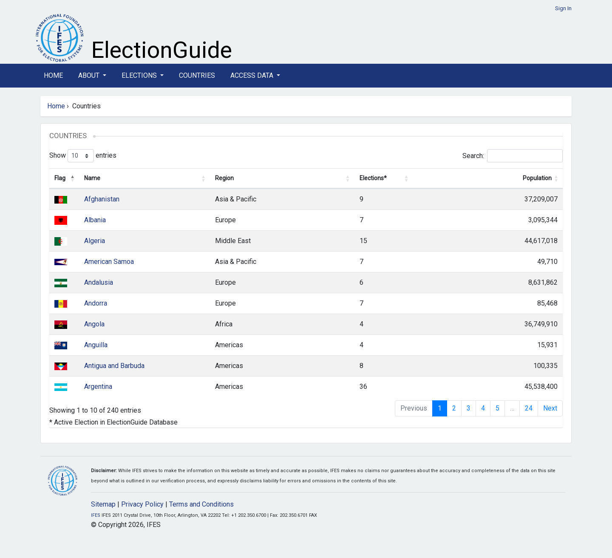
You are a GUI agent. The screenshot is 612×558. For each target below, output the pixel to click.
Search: (512, 155)
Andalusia (98, 282)
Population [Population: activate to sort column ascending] (537, 178)
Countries (197, 75)
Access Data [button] (252, 75)
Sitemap (103, 504)
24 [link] (529, 408)
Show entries (82, 155)
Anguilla (96, 345)
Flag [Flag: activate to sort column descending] (59, 178)
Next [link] (550, 408)
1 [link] (440, 408)
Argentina (98, 386)
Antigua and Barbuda (114, 366)
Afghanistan (101, 199)
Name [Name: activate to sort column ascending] (92, 178)
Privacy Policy (142, 504)
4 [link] (483, 408)
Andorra (95, 303)
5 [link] (497, 408)
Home (53, 75)
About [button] (89, 75)
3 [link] (468, 408)
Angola (94, 324)
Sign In (563, 8)
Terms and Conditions (201, 504)
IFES (95, 515)
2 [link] (454, 408)
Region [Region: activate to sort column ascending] (224, 178)
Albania (95, 220)
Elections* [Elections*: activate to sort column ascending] (373, 178)
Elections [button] (140, 75)
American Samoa (109, 262)
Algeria (94, 241)
